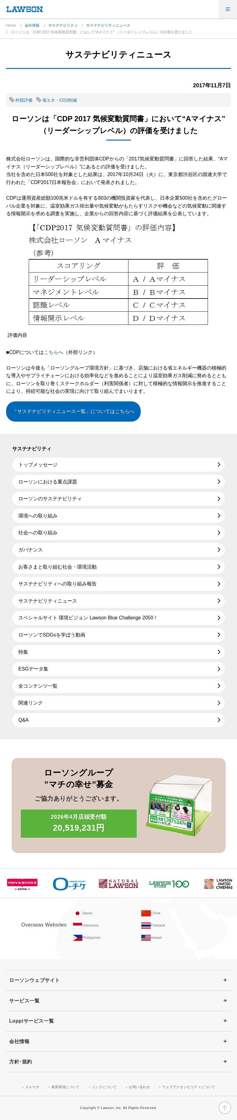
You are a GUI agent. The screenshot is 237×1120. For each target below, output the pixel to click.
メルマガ (32, 1087)
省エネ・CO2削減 (59, 100)
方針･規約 (20, 1061)
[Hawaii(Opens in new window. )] (175, 938)
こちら (51, 352)
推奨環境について (65, 1087)
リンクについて (104, 1087)
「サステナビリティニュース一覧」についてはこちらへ (73, 411)
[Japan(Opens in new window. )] (107, 913)
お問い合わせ (139, 1087)
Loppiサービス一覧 (31, 1021)
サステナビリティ (63, 25)
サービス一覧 (24, 1000)
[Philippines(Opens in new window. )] (107, 938)
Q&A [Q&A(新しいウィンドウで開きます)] (23, 720)
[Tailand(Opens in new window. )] (175, 926)
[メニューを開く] (228, 9)
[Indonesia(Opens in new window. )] (107, 926)
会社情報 (32, 25)
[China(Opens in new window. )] (175, 913)
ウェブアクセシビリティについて (188, 1087)
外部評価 (23, 100)
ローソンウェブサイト (34, 980)
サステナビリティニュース (108, 25)
